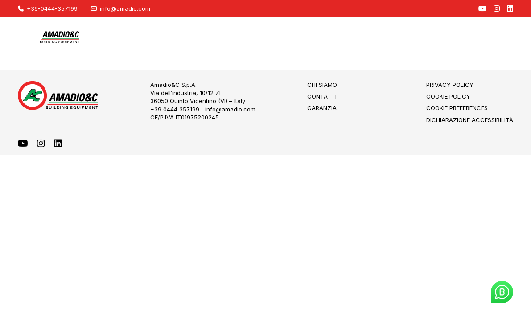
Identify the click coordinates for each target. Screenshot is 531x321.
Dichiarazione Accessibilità (469, 119)
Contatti (322, 96)
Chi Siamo (322, 84)
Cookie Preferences (457, 107)
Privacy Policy (449, 84)
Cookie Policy (448, 96)
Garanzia (322, 107)
